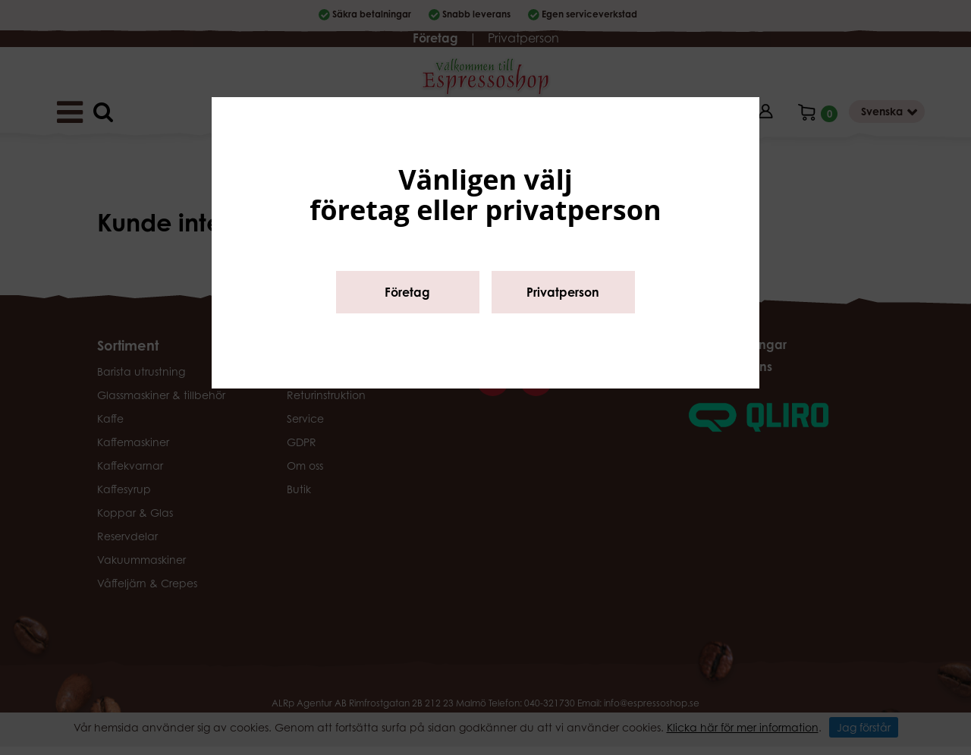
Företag (407, 292)
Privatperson (562, 292)
